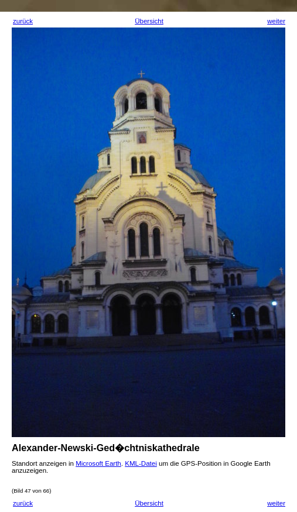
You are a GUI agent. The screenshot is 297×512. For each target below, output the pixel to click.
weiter (276, 21)
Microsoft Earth (98, 463)
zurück (23, 21)
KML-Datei (141, 463)
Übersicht (149, 21)
